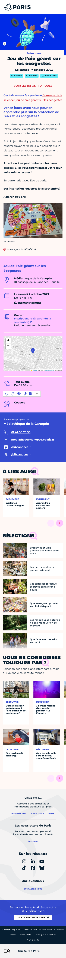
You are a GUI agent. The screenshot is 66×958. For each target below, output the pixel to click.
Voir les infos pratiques (33, 85)
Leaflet (34, 370)
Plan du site (33, 940)
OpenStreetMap (49, 370)
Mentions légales (11, 930)
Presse (13, 935)
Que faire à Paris (28, 951)
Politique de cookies (45, 935)
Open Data (25, 935)
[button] (33, 351)
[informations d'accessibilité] (22, 394)
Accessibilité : (43, 930)
